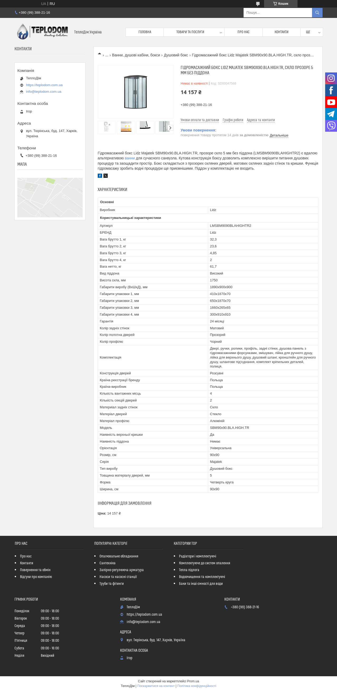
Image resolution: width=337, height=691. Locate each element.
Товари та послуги (190, 32)
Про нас (243, 32)
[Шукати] (317, 12)
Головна (144, 32)
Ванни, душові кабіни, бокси (136, 55)
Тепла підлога (189, 570)
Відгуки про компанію (36, 577)
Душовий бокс (176, 55)
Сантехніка (108, 563)
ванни (130, 158)
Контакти (282, 32)
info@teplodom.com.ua (43, 92)
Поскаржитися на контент (156, 686)
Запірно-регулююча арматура (122, 570)
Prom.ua (193, 681)
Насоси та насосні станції (118, 577)
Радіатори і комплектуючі (197, 556)
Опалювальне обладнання (119, 556)
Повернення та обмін (35, 570)
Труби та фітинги (112, 584)
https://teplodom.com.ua (44, 85)
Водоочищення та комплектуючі (202, 577)
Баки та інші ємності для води (201, 584)
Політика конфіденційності (196, 686)
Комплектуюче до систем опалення (204, 563)
